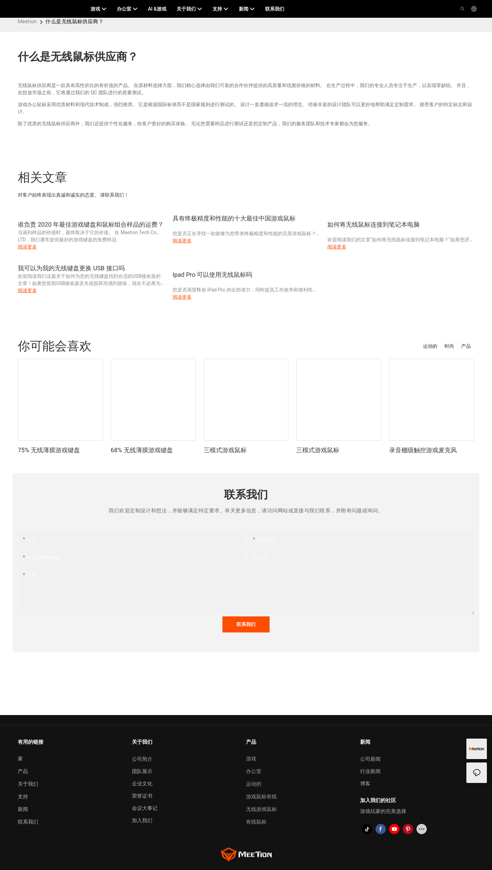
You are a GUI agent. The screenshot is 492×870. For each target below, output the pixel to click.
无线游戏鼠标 (261, 809)
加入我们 (142, 820)
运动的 (430, 346)
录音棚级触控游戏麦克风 (423, 450)
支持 (23, 797)
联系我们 (28, 822)
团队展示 (142, 771)
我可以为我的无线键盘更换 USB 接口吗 (71, 268)
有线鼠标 (256, 822)
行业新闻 (370, 771)
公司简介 (142, 759)
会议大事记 (145, 808)
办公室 (253, 771)
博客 (365, 784)
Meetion (27, 21)
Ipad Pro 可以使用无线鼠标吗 (212, 274)
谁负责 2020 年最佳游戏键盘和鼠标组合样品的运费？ (91, 224)
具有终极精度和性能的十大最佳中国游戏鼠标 (234, 218)
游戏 (251, 759)
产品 (466, 346)
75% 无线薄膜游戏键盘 (49, 450)
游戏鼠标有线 (261, 797)
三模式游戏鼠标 (225, 450)
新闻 (23, 809)
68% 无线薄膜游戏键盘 (142, 450)
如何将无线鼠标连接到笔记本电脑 (373, 224)
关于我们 (28, 784)
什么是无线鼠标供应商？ (74, 21)
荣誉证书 (142, 796)
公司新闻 (370, 759)
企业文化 (142, 784)
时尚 (449, 346)
